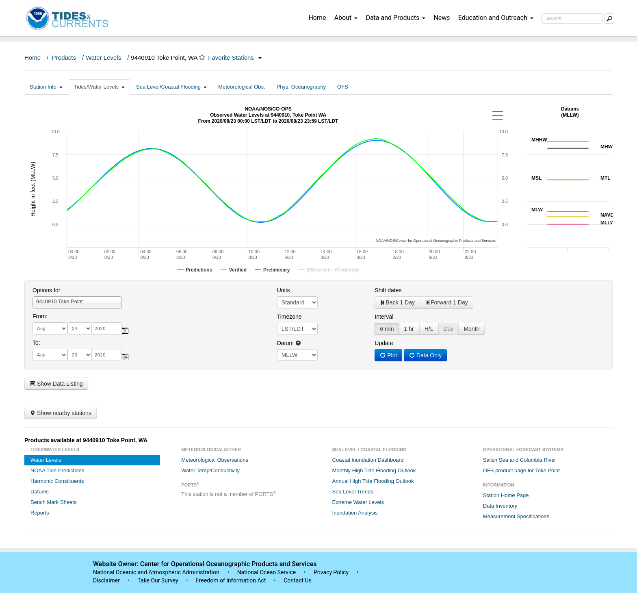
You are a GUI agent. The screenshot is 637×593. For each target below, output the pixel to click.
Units (283, 290)
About (346, 18)
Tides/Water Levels (99, 87)
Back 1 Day (397, 302)
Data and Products (395, 18)
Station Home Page (506, 495)
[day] (79, 328)
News (441, 18)
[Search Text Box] (572, 18)
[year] (107, 328)
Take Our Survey (158, 580)
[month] (49, 328)
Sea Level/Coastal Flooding (171, 87)
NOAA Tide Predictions (57, 470)
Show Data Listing (56, 383)
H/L (429, 329)
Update (384, 343)
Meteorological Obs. (241, 87)
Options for (46, 290)
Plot (388, 355)
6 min (387, 329)
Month (471, 329)
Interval (384, 316)
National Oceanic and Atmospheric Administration (156, 572)
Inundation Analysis (355, 513)
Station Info (46, 87)
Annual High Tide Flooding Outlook (373, 481)
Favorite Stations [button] (235, 57)
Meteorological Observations (214, 460)
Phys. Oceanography (301, 87)
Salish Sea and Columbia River (519, 460)
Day (449, 329)
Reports (39, 513)
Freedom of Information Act (231, 580)
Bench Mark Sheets (53, 502)
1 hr (409, 329)
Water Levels (103, 57)
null (297, 355)
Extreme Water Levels (358, 502)
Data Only (425, 355)
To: (36, 342)
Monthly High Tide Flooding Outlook (374, 470)
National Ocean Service (266, 572)
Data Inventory (500, 506)
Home (317, 18)
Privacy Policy (331, 572)
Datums (39, 492)
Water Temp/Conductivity (210, 470)
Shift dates (388, 290)
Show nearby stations (60, 413)
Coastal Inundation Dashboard (368, 460)
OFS (342, 87)
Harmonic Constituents (57, 481)
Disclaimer (106, 580)
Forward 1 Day (446, 302)
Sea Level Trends (352, 492)
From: (40, 316)
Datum (289, 343)
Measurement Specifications (516, 516)
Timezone (289, 316)
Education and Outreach (495, 18)
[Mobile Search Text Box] (609, 18)
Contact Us (298, 580)
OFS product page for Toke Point (521, 470)
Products (64, 57)
